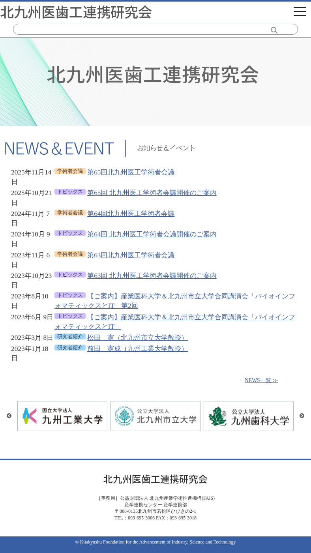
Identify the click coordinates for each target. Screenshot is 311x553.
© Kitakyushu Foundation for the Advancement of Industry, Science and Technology (155, 542)
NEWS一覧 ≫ (261, 380)
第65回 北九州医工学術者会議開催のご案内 (152, 193)
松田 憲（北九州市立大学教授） (137, 337)
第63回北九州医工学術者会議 (130, 255)
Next (302, 416)
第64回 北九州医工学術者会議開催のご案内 (152, 234)
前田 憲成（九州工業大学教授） (137, 348)
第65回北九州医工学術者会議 (130, 172)
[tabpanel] (155, 112)
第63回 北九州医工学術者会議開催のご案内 (152, 275)
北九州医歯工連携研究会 (76, 11)
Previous (9, 416)
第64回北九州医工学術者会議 (130, 213)
